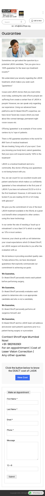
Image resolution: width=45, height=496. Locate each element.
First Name (12, 399)
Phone (10, 430)
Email (10, 420)
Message (11, 440)
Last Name (12, 409)
